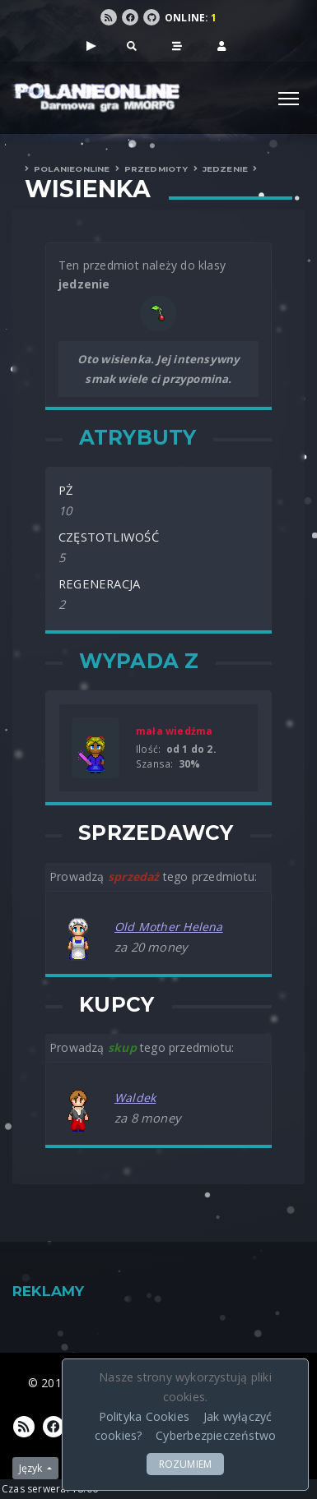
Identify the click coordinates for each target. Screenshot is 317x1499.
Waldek (135, 1097)
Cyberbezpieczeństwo (216, 1435)
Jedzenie (226, 168)
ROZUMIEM (185, 1464)
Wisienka (88, 189)
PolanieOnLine (72, 168)
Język (31, 1468)
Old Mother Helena (168, 926)
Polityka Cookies (144, 1416)
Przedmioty (156, 168)
